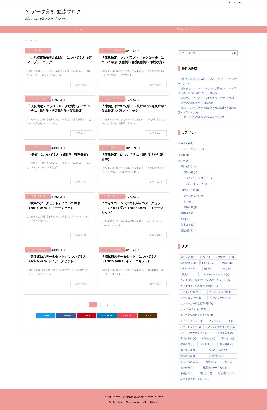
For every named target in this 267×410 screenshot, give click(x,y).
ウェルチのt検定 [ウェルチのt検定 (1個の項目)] (191, 291)
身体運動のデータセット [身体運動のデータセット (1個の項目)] (195, 379)
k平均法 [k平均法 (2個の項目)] (208, 262)
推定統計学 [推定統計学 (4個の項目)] (188, 350)
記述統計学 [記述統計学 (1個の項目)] (226, 373)
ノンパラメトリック (199, 178)
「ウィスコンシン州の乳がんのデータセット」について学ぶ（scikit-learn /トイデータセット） (132, 208)
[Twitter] (45, 315)
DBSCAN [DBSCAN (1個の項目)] (187, 257)
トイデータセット (192, 149)
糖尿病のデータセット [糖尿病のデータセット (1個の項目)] (217, 367)
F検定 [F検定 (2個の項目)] (205, 257)
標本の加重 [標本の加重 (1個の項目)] (188, 356)
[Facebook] (66, 315)
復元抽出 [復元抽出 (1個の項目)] (226, 344)
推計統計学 (189, 166)
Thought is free (151, 402)
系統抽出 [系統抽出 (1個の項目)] (187, 373)
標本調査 (187, 213)
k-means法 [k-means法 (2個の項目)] (188, 262)
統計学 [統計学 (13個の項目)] (206, 373)
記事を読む (81, 84)
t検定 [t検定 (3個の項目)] (226, 268)
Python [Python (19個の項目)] (227, 262)
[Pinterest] (87, 315)
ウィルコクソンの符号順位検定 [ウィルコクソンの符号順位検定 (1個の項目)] (199, 286)
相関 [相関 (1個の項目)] (228, 361)
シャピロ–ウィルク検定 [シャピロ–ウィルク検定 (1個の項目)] (194, 309)
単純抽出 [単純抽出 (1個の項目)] (227, 338)
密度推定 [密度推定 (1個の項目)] (187, 344)
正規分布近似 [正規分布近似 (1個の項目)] (189, 361)
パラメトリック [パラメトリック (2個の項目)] (190, 326)
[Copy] (147, 315)
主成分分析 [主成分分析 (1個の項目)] (188, 338)
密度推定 (190, 207)
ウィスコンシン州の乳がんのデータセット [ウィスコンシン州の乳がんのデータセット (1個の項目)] (205, 280)
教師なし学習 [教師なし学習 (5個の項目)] (218, 350)
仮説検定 (190, 172)
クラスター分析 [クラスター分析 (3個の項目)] (220, 297)
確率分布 (187, 224)
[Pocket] (127, 315)
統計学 (184, 160)
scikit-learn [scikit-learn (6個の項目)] (188, 268)
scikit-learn (185, 143)
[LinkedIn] (107, 315)
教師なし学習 (190, 189)
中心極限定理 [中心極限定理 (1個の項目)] (224, 332)
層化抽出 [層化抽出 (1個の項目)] (206, 344)
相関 (185, 219)
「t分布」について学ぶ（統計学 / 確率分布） (58, 154)
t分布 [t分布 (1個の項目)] (208, 268)
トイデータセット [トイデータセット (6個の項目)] (191, 321)
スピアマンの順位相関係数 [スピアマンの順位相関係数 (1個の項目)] (196, 315)
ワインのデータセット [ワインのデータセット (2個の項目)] (194, 332)
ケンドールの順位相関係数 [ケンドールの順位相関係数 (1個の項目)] (196, 303)
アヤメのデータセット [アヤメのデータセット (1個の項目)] (215, 274)
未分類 (183, 154)
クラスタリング (194, 195)
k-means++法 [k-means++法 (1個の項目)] (225, 257)
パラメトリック (196, 184)
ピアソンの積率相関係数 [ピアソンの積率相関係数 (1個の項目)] (220, 326)
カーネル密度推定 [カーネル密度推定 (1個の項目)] (220, 291)
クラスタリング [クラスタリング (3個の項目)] (190, 297)
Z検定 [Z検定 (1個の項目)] (185, 274)
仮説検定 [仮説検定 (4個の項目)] (208, 338)
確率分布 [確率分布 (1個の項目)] (187, 367)
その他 (189, 201)
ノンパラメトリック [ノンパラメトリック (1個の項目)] (221, 321)
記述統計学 (189, 230)
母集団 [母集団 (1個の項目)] (211, 361)
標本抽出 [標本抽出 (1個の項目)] (218, 356)
